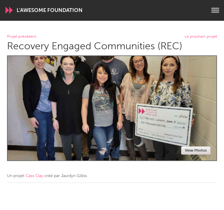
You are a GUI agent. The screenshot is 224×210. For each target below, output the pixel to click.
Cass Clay (34, 175)
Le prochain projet (201, 36)
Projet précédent (21, 36)
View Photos (196, 150)
